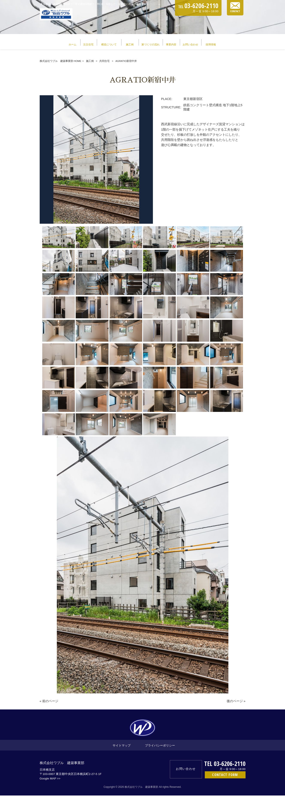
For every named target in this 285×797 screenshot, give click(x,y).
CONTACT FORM (225, 776)
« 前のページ (49, 702)
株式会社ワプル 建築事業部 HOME (60, 62)
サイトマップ (122, 747)
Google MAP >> (50, 780)
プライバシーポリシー (160, 747)
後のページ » (236, 702)
